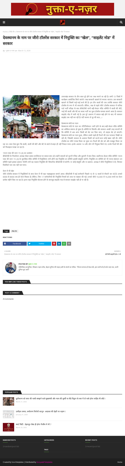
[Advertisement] (62, 75)
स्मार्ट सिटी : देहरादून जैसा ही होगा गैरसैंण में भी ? (33, 424)
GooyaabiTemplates (44, 462)
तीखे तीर (12, 32)
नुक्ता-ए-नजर (10, 51)
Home (5, 32)
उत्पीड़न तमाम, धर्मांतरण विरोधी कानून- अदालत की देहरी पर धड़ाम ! (40, 411)
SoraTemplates (17, 462)
